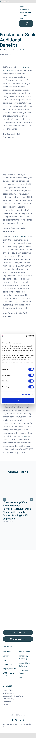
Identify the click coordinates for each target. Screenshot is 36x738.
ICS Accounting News (19, 50)
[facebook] (12, 720)
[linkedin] (20, 720)
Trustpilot (4, 1)
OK (18, 400)
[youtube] (23, 720)
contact (23, 436)
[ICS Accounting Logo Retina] (10, 10)
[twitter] (16, 720)
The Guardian (21, 236)
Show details (25, 394)
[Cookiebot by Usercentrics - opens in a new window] (25, 336)
